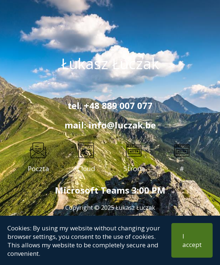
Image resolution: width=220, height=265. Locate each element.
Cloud (86, 168)
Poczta (38, 168)
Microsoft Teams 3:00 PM (110, 190)
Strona (134, 168)
